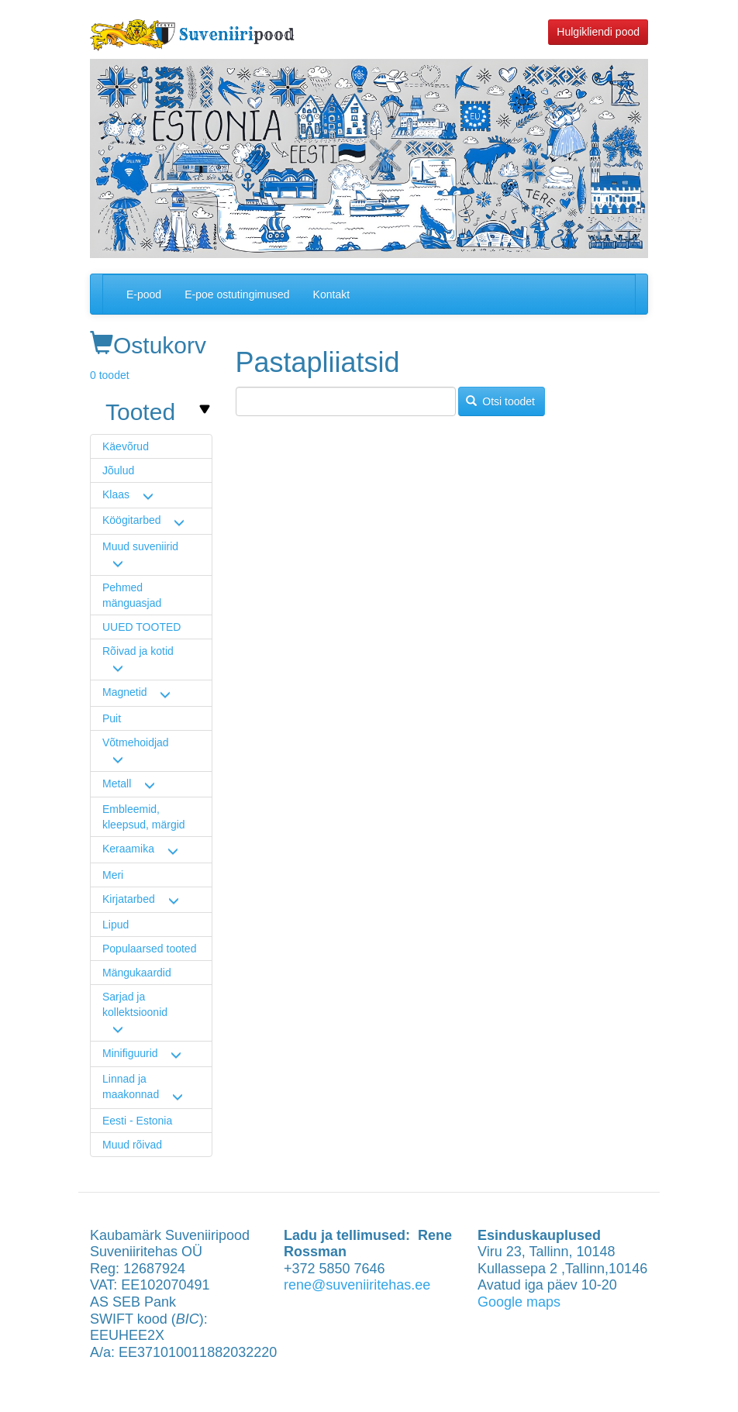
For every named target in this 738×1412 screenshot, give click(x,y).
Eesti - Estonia (137, 1120)
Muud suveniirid (140, 546)
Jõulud (118, 470)
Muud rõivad (132, 1144)
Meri (112, 875)
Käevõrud (125, 446)
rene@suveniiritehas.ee (357, 1285)
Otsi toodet (500, 401)
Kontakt (331, 294)
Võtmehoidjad (135, 742)
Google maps (519, 1302)
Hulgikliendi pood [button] (598, 32)
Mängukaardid (136, 972)
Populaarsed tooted (149, 948)
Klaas (115, 494)
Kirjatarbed (128, 899)
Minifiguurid (130, 1053)
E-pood (143, 294)
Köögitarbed (131, 520)
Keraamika (128, 848)
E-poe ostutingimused (236, 294)
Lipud (115, 924)
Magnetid (124, 692)
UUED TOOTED (141, 627)
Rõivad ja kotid (138, 651)
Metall (116, 783)
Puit (111, 718)
